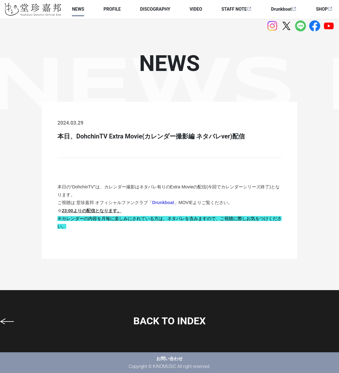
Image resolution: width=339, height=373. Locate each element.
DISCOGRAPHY (155, 9)
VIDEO (196, 9)
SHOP (322, 9)
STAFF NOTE (234, 9)
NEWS (78, 9)
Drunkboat (281, 9)
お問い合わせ (169, 358)
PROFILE (112, 9)
